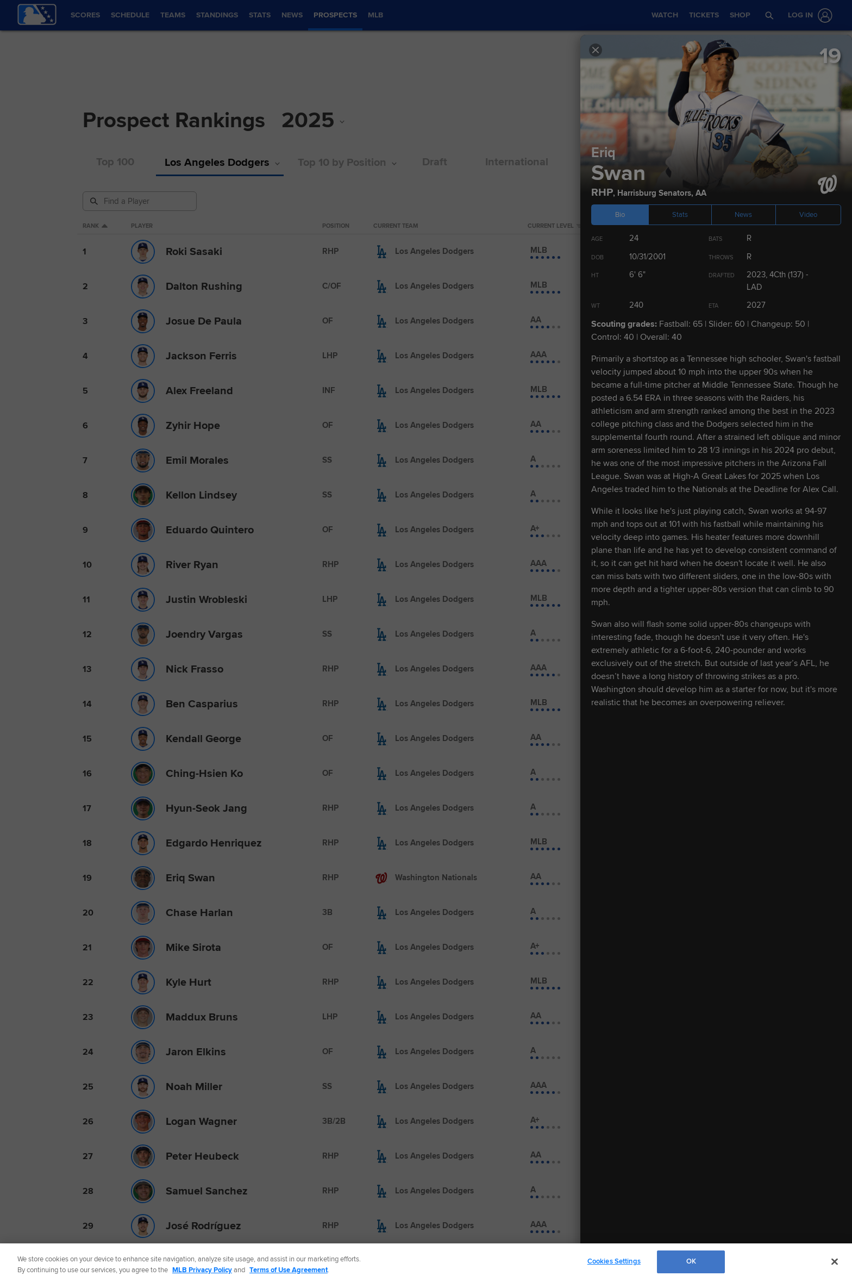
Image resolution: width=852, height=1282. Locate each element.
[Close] (835, 1261)
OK (691, 1261)
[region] (426, 1262)
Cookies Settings (614, 1261)
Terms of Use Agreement (288, 1270)
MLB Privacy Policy (202, 1270)
